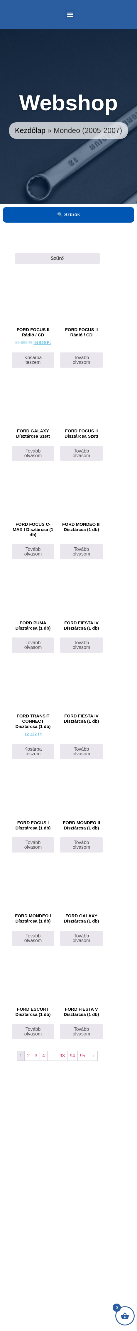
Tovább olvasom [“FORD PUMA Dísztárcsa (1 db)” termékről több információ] (33, 645)
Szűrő (57, 258)
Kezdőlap (30, 130)
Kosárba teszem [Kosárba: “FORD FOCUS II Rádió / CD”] (33, 360)
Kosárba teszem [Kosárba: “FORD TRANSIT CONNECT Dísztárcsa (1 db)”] (33, 751)
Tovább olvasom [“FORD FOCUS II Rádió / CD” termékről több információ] (81, 360)
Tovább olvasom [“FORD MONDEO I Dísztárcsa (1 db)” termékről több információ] (33, 938)
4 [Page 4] (43, 1055)
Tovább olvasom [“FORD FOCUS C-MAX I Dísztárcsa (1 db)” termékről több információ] (33, 551)
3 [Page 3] (36, 1055)
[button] (70, 14)
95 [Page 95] (82, 1055)
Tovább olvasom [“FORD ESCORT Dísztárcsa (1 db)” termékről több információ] (33, 1031)
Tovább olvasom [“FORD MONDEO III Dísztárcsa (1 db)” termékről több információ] (81, 551)
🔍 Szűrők (68, 214)
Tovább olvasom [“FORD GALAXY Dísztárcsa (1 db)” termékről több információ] (81, 938)
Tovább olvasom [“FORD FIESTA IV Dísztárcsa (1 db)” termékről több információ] (81, 751)
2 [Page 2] (28, 1055)
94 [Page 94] (72, 1055)
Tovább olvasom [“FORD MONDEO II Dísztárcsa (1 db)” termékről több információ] (81, 845)
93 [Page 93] (62, 1055)
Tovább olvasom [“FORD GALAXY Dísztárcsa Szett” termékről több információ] (33, 453)
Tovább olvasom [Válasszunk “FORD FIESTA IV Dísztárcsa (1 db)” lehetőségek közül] (81, 645)
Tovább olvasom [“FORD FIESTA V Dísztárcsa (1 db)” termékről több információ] (81, 1031)
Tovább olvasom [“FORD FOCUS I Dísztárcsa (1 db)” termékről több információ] (33, 845)
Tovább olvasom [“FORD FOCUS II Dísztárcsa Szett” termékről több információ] (81, 453)
